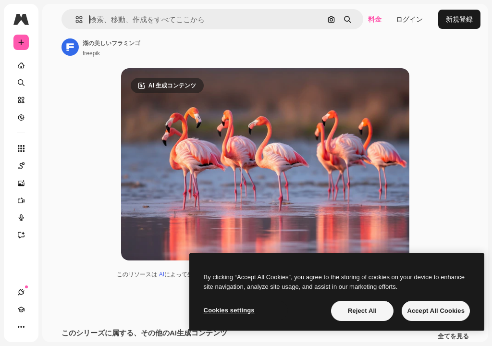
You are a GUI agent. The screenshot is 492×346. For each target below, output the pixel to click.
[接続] (21, 292)
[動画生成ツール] (25, 200)
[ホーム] (21, 65)
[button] (75, 19)
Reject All (362, 310)
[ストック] (21, 100)
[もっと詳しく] (21, 117)
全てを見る (453, 336)
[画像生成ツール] (25, 183)
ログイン (409, 19)
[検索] (21, 82)
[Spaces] (25, 165)
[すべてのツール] (21, 148)
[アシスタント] (25, 235)
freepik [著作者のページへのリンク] (91, 53)
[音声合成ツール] (25, 217)
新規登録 (459, 19)
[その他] (21, 326)
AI (161, 274)
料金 (374, 19)
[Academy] (21, 309)
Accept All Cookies (436, 310)
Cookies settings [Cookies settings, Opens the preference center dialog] (229, 310)
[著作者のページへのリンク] (70, 47)
